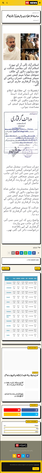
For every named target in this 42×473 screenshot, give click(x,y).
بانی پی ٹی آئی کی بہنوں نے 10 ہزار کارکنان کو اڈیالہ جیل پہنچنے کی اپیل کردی (13, 395)
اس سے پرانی (6, 268)
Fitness (21, 426)
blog (21, 429)
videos (21, 432)
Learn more (36, 465)
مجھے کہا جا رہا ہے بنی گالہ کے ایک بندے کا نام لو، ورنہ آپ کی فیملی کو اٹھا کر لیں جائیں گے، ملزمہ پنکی (13, 384)
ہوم (38, 12)
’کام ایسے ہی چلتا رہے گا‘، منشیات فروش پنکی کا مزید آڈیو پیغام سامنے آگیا (21, 375)
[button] (40, 3)
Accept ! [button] (36, 469)
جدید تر (37, 268)
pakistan (34, 12)
